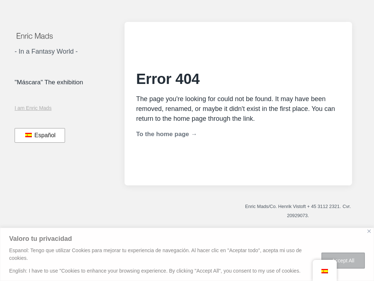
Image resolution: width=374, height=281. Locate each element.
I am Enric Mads (33, 108)
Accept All (343, 260)
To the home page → (166, 134)
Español (40, 135)
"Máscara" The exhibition (49, 82)
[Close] (369, 231)
